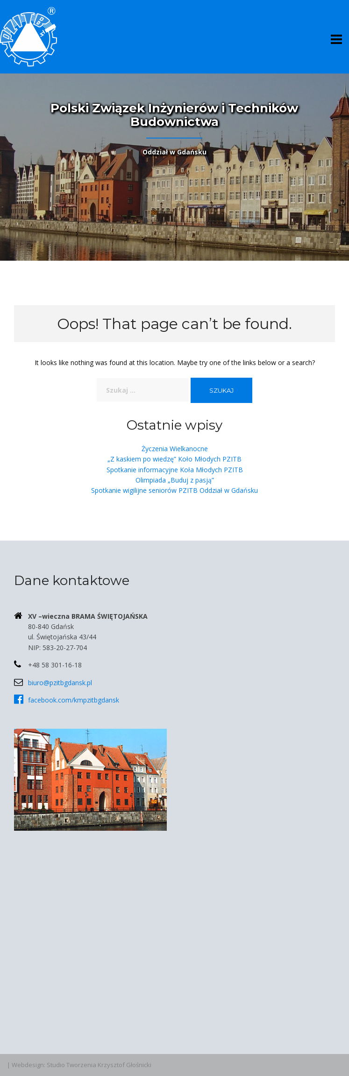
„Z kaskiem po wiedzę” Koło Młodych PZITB (174, 458)
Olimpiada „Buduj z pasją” (174, 480)
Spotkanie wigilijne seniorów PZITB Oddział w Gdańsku (174, 490)
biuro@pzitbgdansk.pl (60, 682)
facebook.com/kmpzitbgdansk (73, 699)
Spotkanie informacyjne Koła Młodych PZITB (175, 469)
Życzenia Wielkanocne (175, 448)
